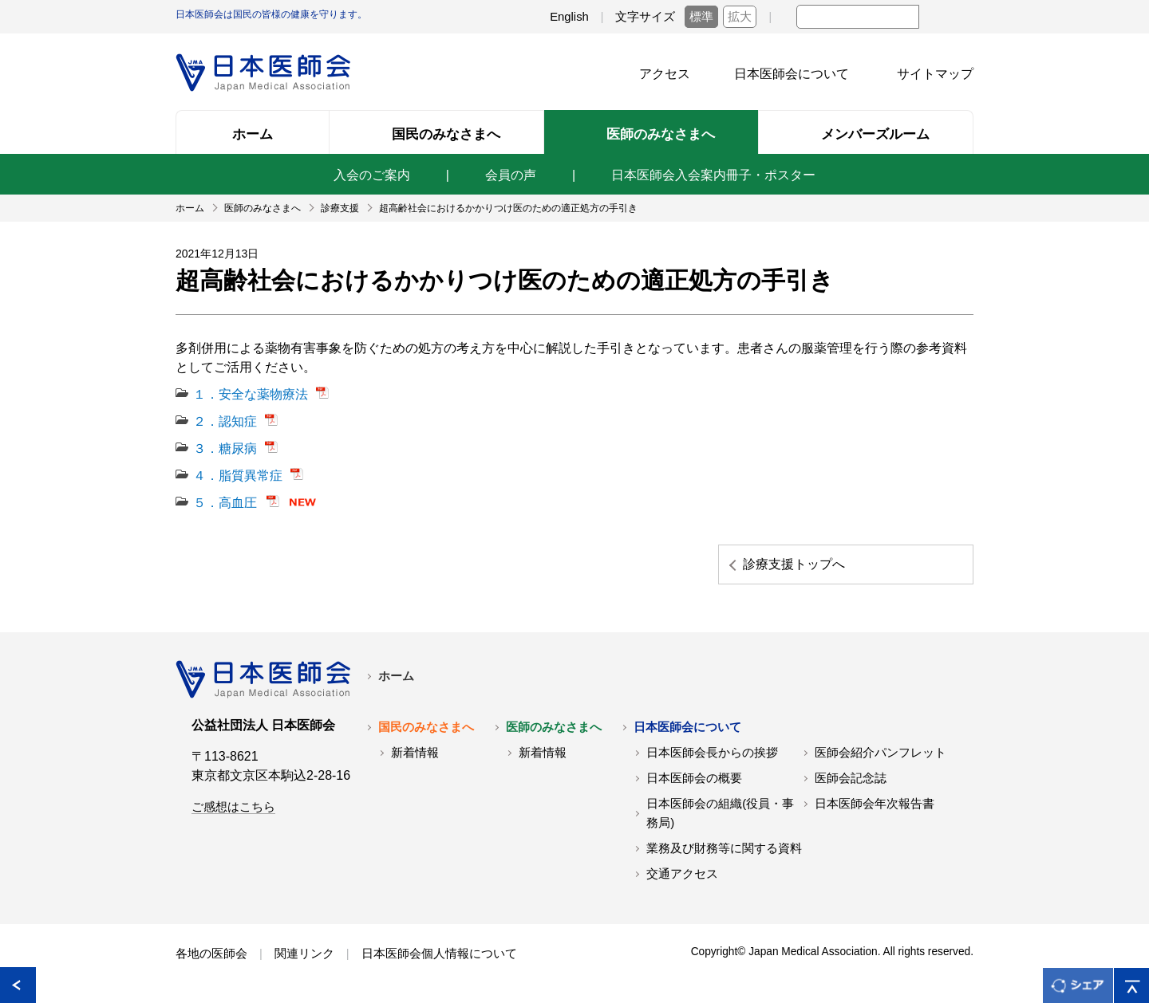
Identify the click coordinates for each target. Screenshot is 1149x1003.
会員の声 (510, 175)
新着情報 (415, 752)
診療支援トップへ (794, 564)
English (569, 16)
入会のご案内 (372, 175)
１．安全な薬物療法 (250, 394)
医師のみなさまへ (554, 727)
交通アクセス (682, 873)
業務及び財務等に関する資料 (724, 848)
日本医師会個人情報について (439, 953)
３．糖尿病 (225, 448)
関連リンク (304, 953)
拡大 (740, 16)
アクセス (664, 74)
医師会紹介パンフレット (880, 752)
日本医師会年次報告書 (874, 803)
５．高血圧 (225, 502)
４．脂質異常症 (237, 475)
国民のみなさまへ (426, 727)
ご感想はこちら (233, 806)
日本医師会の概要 (694, 778)
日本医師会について (791, 74)
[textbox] (857, 17)
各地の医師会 (211, 953)
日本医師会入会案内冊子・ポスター (713, 175)
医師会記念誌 (850, 778)
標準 (701, 16)
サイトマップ (935, 74)
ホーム (396, 676)
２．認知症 (225, 421)
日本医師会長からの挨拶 (712, 752)
